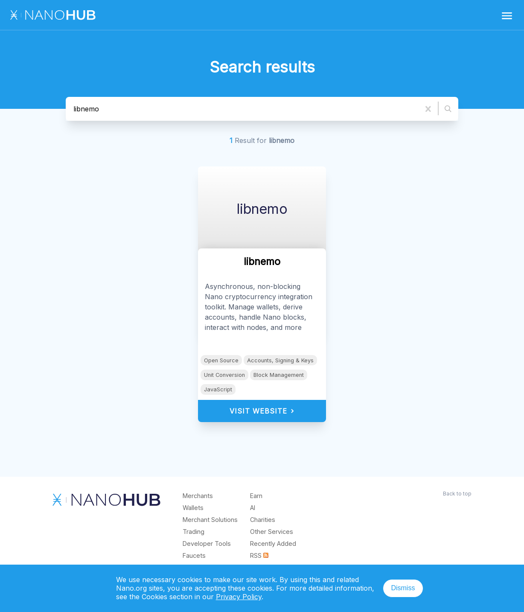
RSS (259, 555)
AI (252, 507)
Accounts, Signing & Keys (280, 360)
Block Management (278, 375)
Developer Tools (207, 543)
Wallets (193, 507)
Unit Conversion (224, 375)
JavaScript (218, 389)
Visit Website (262, 411)
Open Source (221, 360)
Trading (193, 531)
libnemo (262, 209)
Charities (262, 519)
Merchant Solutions (210, 519)
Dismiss (403, 588)
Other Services (271, 531)
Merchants (198, 495)
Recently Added (273, 543)
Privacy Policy (239, 596)
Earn (256, 495)
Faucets (194, 555)
